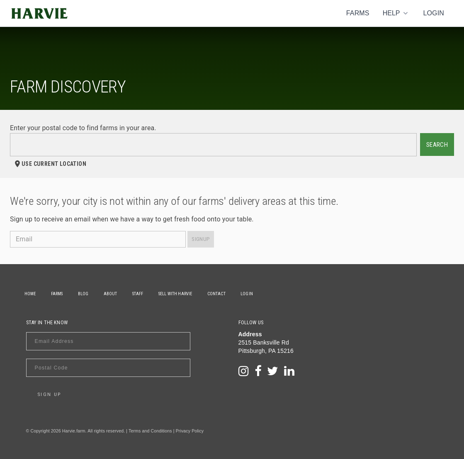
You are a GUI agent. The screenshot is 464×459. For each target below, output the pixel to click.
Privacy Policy (190, 430)
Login (433, 13)
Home (32, 293)
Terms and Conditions (150, 430)
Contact (237, 293)
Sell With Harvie (192, 293)
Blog (91, 293)
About (122, 293)
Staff (152, 293)
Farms (357, 13)
